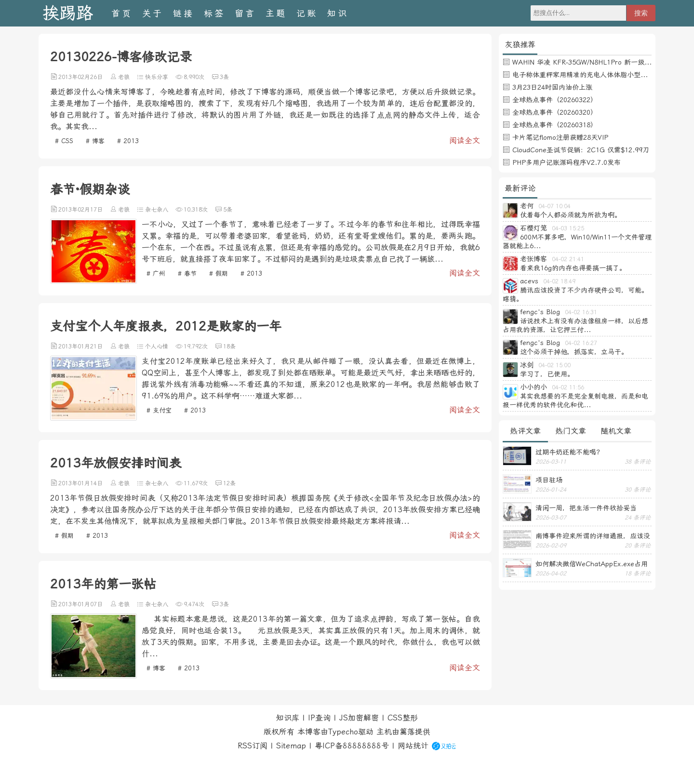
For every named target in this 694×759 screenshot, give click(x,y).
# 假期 (218, 273)
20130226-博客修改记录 (121, 57)
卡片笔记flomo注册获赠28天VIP (560, 137)
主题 (276, 13)
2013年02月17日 (80, 209)
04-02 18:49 (559, 281)
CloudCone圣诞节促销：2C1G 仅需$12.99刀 (580, 150)
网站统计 (413, 745)
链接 (183, 13)
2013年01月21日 (80, 346)
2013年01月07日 (80, 604)
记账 (307, 13)
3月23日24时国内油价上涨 (552, 87)
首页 (122, 13)
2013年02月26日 (80, 77)
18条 (229, 346)
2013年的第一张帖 (103, 584)
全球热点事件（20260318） (554, 125)
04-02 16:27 (581, 343)
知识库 (287, 717)
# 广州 (156, 273)
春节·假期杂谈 (90, 189)
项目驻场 (548, 480)
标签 (214, 13)
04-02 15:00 (554, 365)
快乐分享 (156, 77)
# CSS (64, 141)
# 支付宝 (159, 410)
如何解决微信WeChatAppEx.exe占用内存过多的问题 (591, 564)
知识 (337, 13)
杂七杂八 (156, 209)
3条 (224, 77)
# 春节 (187, 273)
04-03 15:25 (568, 228)
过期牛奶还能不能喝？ (569, 452)
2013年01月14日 (80, 483)
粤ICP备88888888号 (352, 745)
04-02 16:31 (581, 312)
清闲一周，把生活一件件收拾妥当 (586, 508)
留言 (245, 13)
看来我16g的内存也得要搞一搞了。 (573, 268)
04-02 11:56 (568, 387)
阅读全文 (464, 140)
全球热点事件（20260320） (554, 112)
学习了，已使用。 (547, 374)
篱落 (407, 731)
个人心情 (156, 346)
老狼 (124, 77)
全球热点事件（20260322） (554, 100)
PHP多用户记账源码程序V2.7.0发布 (566, 162)
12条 (229, 483)
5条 (227, 209)
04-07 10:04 (554, 206)
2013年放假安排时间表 (115, 463)
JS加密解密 (359, 717)
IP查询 (319, 717)
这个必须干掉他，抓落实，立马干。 (574, 352)
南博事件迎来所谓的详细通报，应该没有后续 (592, 536)
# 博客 (95, 141)
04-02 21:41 (568, 259)
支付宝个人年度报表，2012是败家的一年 (165, 326)
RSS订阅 (252, 745)
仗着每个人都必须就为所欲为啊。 (570, 215)
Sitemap (291, 745)
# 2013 (128, 141)
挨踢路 (67, 13)
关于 (152, 13)
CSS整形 (402, 717)
